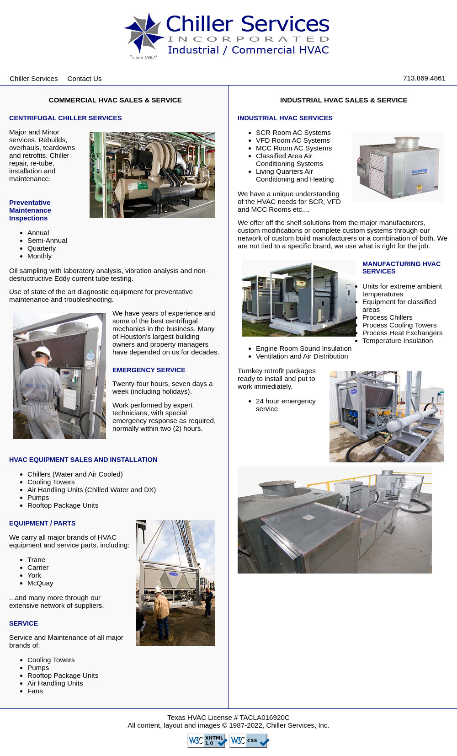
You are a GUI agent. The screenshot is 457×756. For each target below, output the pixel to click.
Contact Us (85, 78)
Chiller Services (34, 78)
